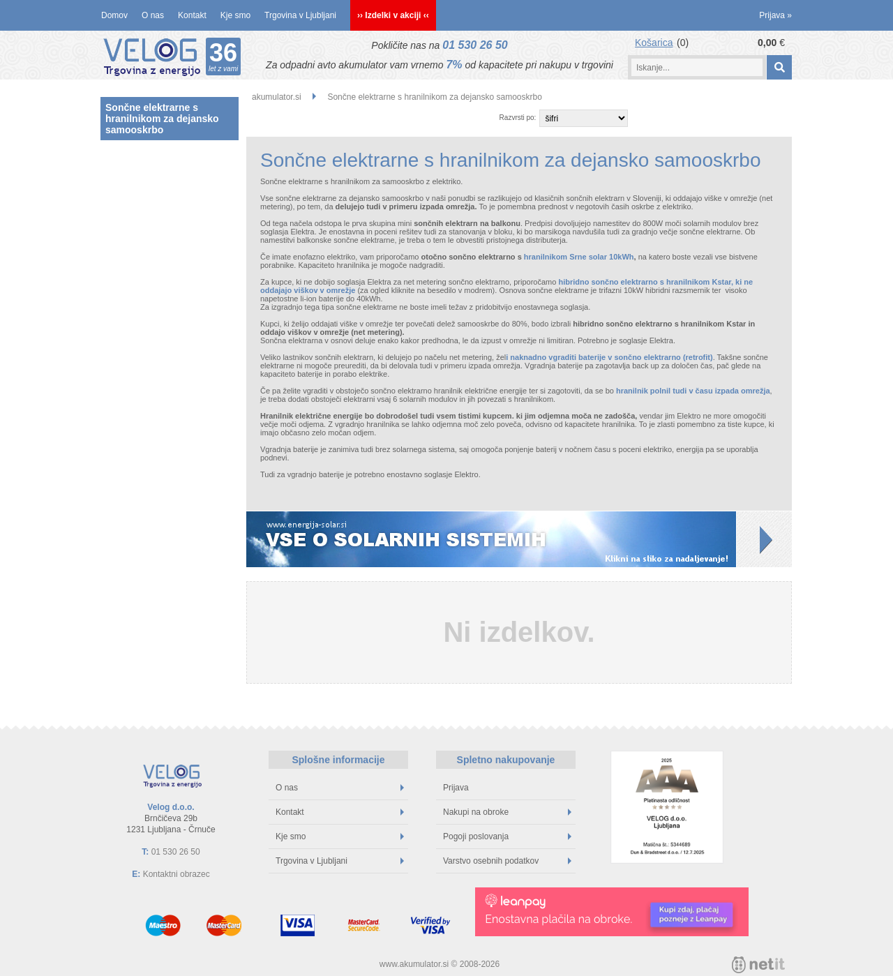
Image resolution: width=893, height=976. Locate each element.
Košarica (654, 42)
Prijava (775, 15)
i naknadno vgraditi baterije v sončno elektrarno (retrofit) (609, 357)
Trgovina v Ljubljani (300, 15)
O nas (153, 15)
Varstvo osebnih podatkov (507, 861)
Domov (114, 15)
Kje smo (235, 15)
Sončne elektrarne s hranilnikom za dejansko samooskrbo (162, 118)
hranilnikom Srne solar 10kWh (579, 257)
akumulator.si (276, 97)
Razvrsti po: (518, 117)
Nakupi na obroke (507, 812)
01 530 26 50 (474, 45)
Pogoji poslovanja (507, 836)
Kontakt (192, 15)
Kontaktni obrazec (176, 874)
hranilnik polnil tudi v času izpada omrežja (693, 390)
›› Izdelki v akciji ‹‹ (393, 15)
